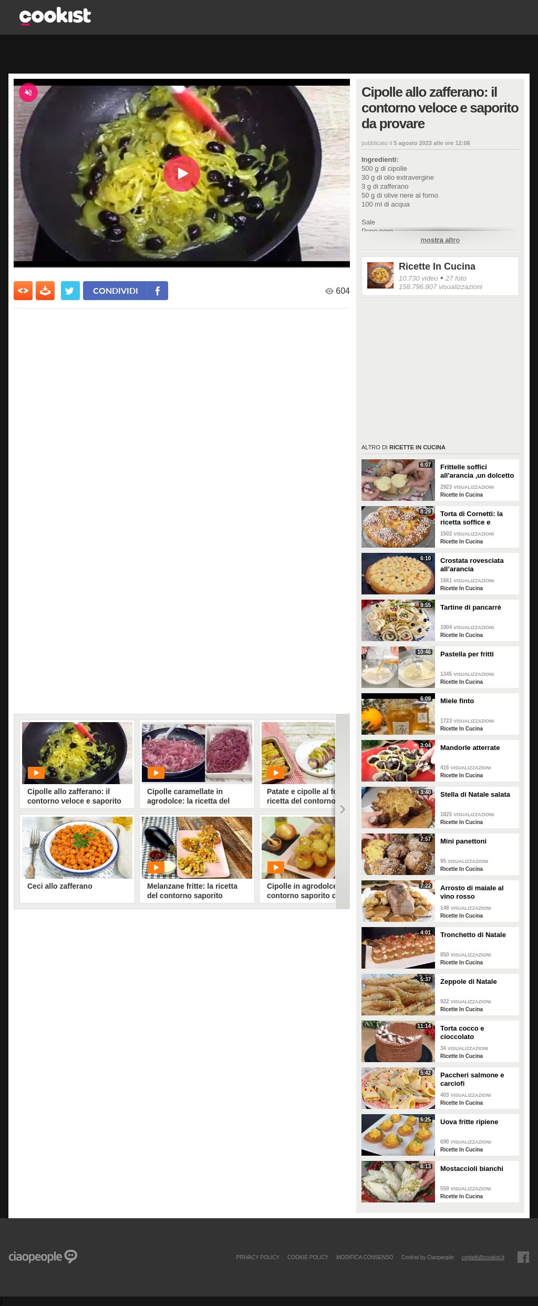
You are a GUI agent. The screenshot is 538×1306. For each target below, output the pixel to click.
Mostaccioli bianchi (471, 1169)
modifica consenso (364, 1257)
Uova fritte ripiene (469, 1122)
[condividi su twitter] (70, 290)
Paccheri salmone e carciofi (472, 1079)
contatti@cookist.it (483, 1257)
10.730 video (418, 278)
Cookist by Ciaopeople (427, 1257)
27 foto (456, 278)
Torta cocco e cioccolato (462, 1032)
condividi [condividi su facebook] (115, 290)
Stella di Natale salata (475, 794)
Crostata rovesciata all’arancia (472, 565)
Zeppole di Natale (468, 981)
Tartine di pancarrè (470, 607)
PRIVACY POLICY (257, 1257)
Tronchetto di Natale (473, 935)
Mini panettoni (463, 841)
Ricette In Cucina (437, 266)
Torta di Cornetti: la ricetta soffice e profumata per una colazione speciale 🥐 (475, 518)
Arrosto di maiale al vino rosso (472, 892)
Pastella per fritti (467, 654)
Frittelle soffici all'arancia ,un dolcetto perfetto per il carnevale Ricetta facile (478, 471)
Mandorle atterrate (470, 748)
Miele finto (457, 701)
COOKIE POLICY (307, 1257)
